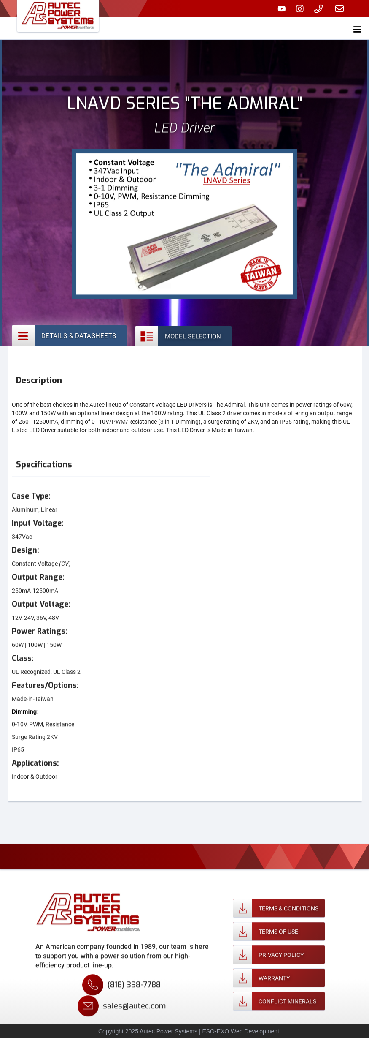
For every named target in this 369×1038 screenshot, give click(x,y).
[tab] (69, 335)
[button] (357, 27)
